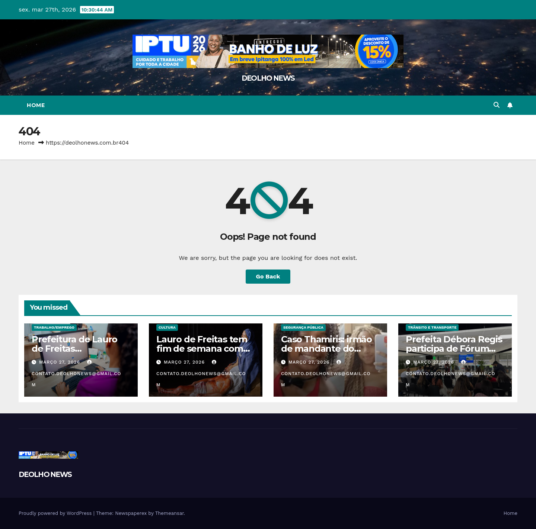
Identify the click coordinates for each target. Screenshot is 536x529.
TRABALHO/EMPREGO (54, 327)
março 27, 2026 (60, 362)
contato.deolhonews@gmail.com (76, 373)
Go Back (268, 276)
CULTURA (167, 327)
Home (36, 105)
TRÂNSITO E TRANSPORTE (432, 327)
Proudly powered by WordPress (56, 513)
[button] (497, 105)
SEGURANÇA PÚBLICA (303, 327)
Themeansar (169, 513)
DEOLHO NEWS (268, 78)
